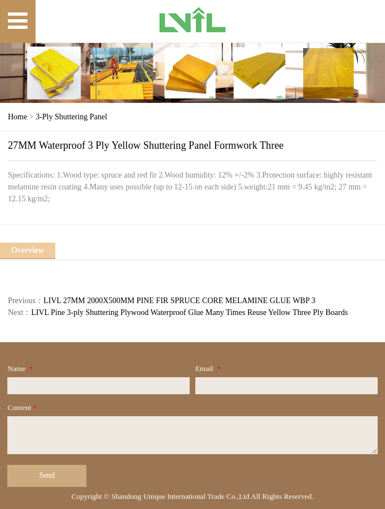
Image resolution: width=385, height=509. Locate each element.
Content (22, 407)
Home (17, 117)
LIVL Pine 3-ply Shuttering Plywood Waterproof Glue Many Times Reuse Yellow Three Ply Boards (189, 312)
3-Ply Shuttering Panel (71, 117)
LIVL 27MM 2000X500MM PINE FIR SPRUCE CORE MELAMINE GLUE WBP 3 (179, 300)
